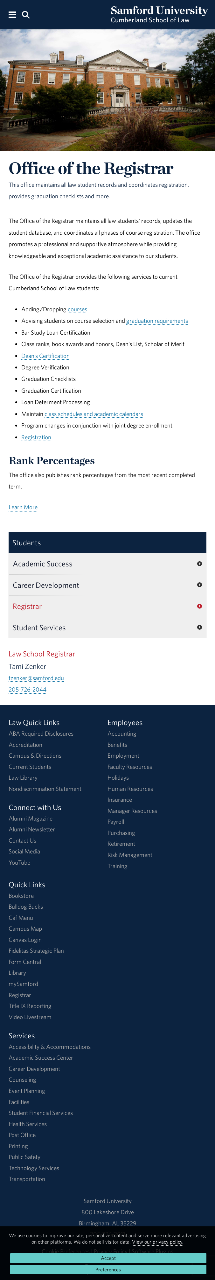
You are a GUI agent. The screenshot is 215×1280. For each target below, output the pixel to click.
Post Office (22, 1135)
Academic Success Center (41, 1057)
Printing (18, 1146)
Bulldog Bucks (26, 906)
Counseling (22, 1079)
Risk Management (130, 855)
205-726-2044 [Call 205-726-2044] (27, 689)
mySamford (23, 984)
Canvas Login (25, 939)
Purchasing (121, 833)
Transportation (27, 1179)
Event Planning (27, 1090)
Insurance (120, 799)
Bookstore (21, 895)
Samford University (108, 1201)
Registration (36, 437)
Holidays (118, 777)
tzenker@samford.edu (36, 678)
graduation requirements (157, 320)
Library (17, 972)
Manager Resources (132, 810)
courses (77, 309)
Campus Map (25, 928)
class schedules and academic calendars (94, 414)
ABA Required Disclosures (41, 733)
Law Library (23, 777)
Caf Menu (21, 917)
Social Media (24, 851)
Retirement (121, 843)
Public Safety (24, 1157)
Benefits (117, 744)
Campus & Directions (35, 755)
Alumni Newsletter (32, 829)
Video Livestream (30, 1017)
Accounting (122, 733)
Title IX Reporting (30, 1006)
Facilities (19, 1102)
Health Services (28, 1124)
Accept (108, 1258)
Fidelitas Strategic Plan (36, 950)
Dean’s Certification (45, 356)
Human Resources (130, 788)
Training (118, 866)
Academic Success (43, 563)
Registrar (27, 606)
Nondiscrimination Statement (45, 788)
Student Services (39, 627)
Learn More (23, 507)
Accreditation (25, 744)
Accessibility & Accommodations (50, 1046)
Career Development (46, 585)
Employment (123, 755)
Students (26, 542)
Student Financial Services (41, 1113)
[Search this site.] (26, 14)
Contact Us (22, 840)
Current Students (30, 766)
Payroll (116, 821)
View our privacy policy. (158, 1241)
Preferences (108, 1269)
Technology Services (34, 1168)
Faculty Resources (130, 766)
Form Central (25, 962)
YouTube (19, 862)
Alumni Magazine (30, 818)
